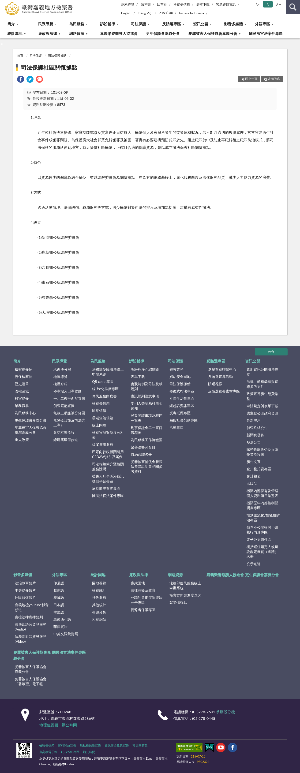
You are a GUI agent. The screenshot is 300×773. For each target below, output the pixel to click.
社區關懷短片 (25, 597)
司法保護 (138, 24)
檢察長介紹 (23, 369)
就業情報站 (178, 602)
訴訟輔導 (107, 24)
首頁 (20, 55)
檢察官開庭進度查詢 (185, 595)
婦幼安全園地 (180, 376)
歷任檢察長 (23, 376)
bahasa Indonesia (191, 13)
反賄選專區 (171, 24)
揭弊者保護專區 (143, 610)
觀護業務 (176, 369)
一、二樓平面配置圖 (69, 398)
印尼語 (58, 583)
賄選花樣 (215, 384)
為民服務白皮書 (104, 396)
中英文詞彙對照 (65, 634)
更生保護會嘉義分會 (163, 33)
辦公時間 (69, 725)
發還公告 (254, 442)
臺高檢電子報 (48, 752)
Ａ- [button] (257, 4)
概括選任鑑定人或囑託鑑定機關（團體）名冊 (262, 552)
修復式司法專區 (181, 391)
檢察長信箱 (181, 4)
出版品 (252, 483)
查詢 (293, 7)
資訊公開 (200, 24)
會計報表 (254, 476)
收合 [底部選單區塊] (271, 352)
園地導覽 (99, 583)
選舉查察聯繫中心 (222, 369)
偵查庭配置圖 (64, 405)
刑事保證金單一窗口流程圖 (146, 430)
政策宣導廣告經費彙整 (262, 396)
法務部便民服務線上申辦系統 (108, 371)
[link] (20, 80)
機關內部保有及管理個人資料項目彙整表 (262, 493)
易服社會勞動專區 (183, 420)
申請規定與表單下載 (262, 406)
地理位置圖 (48, 725)
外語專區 (262, 24)
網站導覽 (127, 4)
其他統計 (99, 605)
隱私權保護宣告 (90, 745)
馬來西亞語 (62, 619)
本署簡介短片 (25, 590)
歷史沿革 (22, 384)
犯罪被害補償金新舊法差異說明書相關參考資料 (146, 466)
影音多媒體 (233, 24)
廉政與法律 (47, 33)
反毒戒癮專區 (180, 413)
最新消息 (254, 420)
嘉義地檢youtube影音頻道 (32, 607)
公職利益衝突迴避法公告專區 (146, 600)
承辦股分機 (62, 369)
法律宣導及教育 (143, 590)
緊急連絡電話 (226, 4)
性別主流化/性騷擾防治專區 (263, 517)
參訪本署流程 (64, 432)
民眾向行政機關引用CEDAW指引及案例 (108, 454)
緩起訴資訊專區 (181, 405)
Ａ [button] (267, 4)
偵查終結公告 (257, 428)
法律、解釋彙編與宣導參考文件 (262, 383)
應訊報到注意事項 (145, 396)
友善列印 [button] (274, 79)
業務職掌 (22, 405)
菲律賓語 (60, 626)
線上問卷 (99, 425)
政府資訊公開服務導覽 (262, 371)
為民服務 (76, 24)
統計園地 (14, 33)
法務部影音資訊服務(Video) (30, 638)
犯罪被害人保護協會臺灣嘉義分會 (30, 429)
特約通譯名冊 (141, 454)
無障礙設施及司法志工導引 (69, 422)
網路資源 (76, 33)
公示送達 (254, 564)
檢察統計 (99, 590)
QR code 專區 (102, 381)
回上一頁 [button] (251, 79)
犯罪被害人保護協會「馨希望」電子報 (30, 681)
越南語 (58, 590)
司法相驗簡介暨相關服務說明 (108, 466)
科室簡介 (22, 398)
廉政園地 (138, 583)
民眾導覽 (45, 24)
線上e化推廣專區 (105, 389)
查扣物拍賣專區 (259, 469)
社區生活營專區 (181, 398)
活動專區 (176, 427)
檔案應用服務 (102, 444)
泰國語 (58, 597)
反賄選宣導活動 (220, 376)
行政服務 (99, 597)
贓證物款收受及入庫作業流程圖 (262, 451)
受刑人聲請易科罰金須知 (146, 405)
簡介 (11, 24)
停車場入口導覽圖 (67, 391)
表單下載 (203, 4)
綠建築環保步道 (65, 439)
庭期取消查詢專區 (106, 488)
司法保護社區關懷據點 (49, 67)
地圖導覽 (60, 376)
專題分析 (99, 612)
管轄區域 (22, 391)
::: (4, 3)
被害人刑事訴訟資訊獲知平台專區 (108, 478)
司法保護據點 (57, 55)
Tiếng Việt (145, 13)
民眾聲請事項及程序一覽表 (146, 417)
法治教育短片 (25, 583)
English (126, 13)
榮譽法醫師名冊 (143, 447)
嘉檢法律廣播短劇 (29, 617)
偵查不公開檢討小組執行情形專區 (262, 529)
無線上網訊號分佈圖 (69, 413)
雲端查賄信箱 (102, 418)
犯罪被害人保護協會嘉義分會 (212, 33)
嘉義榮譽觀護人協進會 (119, 33)
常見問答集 (140, 745)
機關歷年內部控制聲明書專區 (262, 505)
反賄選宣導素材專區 (224, 391)
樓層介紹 (60, 384)
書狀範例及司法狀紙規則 (146, 386)
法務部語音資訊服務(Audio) (30, 626)
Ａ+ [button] (278, 4)
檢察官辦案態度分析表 (108, 434)
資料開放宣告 (67, 745)
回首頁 (162, 4)
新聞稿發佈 (255, 435)
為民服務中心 (25, 413)
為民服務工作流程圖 (146, 440)
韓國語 (58, 612)
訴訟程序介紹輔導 (145, 369)
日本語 (58, 605)
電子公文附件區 (259, 539)
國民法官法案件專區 (266, 33)
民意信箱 (99, 410)
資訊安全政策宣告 (117, 745)
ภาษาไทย (166, 13)
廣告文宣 (254, 461)
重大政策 (22, 439)
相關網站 (99, 619)
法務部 (146, 4)
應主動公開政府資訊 (262, 413)
